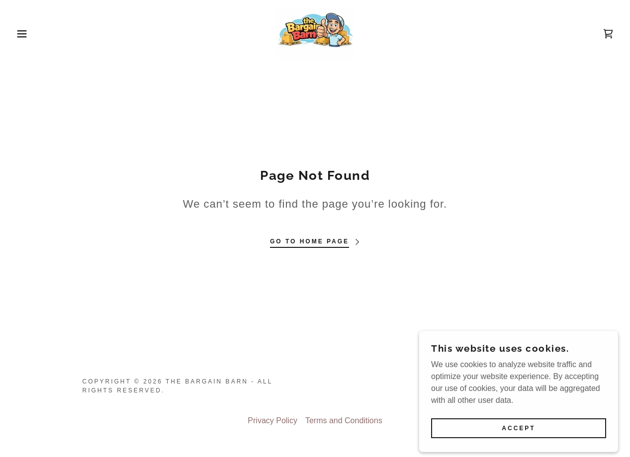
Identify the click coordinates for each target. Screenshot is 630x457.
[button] (31, 34)
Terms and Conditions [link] (343, 420)
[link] (315, 33)
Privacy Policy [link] (272, 420)
